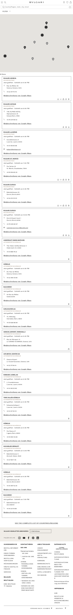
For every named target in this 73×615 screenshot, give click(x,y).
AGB (55, 593)
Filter (6, 11)
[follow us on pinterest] (33, 538)
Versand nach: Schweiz (40, 608)
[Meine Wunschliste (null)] (67, 2)
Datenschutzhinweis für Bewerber (61, 564)
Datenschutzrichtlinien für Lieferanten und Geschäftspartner (61, 574)
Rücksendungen (11, 564)
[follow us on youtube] (24, 538)
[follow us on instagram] (19, 538)
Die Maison (41, 575)
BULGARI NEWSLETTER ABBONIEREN (16, 531)
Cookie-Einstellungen (62, 548)
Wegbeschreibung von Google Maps (17, 96)
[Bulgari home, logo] (36, 3)
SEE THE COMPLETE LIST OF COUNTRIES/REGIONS (36, 523)
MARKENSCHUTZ (43, 564)
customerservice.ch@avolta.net (17, 228)
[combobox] (36, 7)
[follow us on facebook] (28, 538)
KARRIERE (41, 561)
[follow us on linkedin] (37, 538)
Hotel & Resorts (44, 572)
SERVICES (7, 572)
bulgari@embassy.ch (14, 149)
